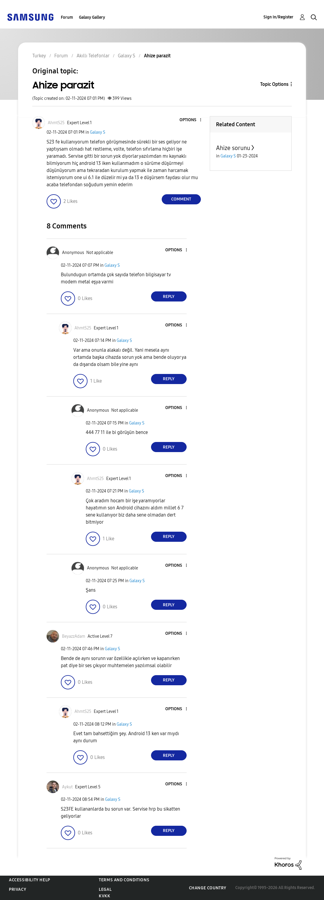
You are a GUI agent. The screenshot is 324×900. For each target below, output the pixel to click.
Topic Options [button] (274, 84)
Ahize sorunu (233, 147)
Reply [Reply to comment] (168, 296)
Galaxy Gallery (92, 17)
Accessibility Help (29, 879)
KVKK (104, 896)
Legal (105, 889)
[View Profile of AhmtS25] (56, 122)
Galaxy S (97, 132)
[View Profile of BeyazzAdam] (73, 636)
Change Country (207, 887)
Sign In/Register (278, 17)
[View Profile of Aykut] (67, 787)
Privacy (17, 889)
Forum (67, 17)
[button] (190, 120)
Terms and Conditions (124, 879)
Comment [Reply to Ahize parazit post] (181, 199)
